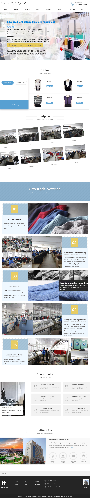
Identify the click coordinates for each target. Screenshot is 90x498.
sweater (49, 145)
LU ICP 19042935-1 (66, 496)
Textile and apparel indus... (82, 396)
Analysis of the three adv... (82, 384)
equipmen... (6, 163)
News (16, 484)
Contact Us (17, 488)
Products (27, 481)
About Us (37, 481)
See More (14, 168)
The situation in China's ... (81, 408)
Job (26, 484)
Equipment (37, 484)
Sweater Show (21, 147)
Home (16, 481)
